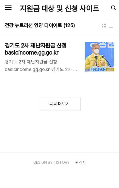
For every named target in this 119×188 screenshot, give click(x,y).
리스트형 (111, 25)
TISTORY (62, 162)
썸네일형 (104, 25)
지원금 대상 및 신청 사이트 (59, 8)
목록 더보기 (59, 103)
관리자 (81, 162)
